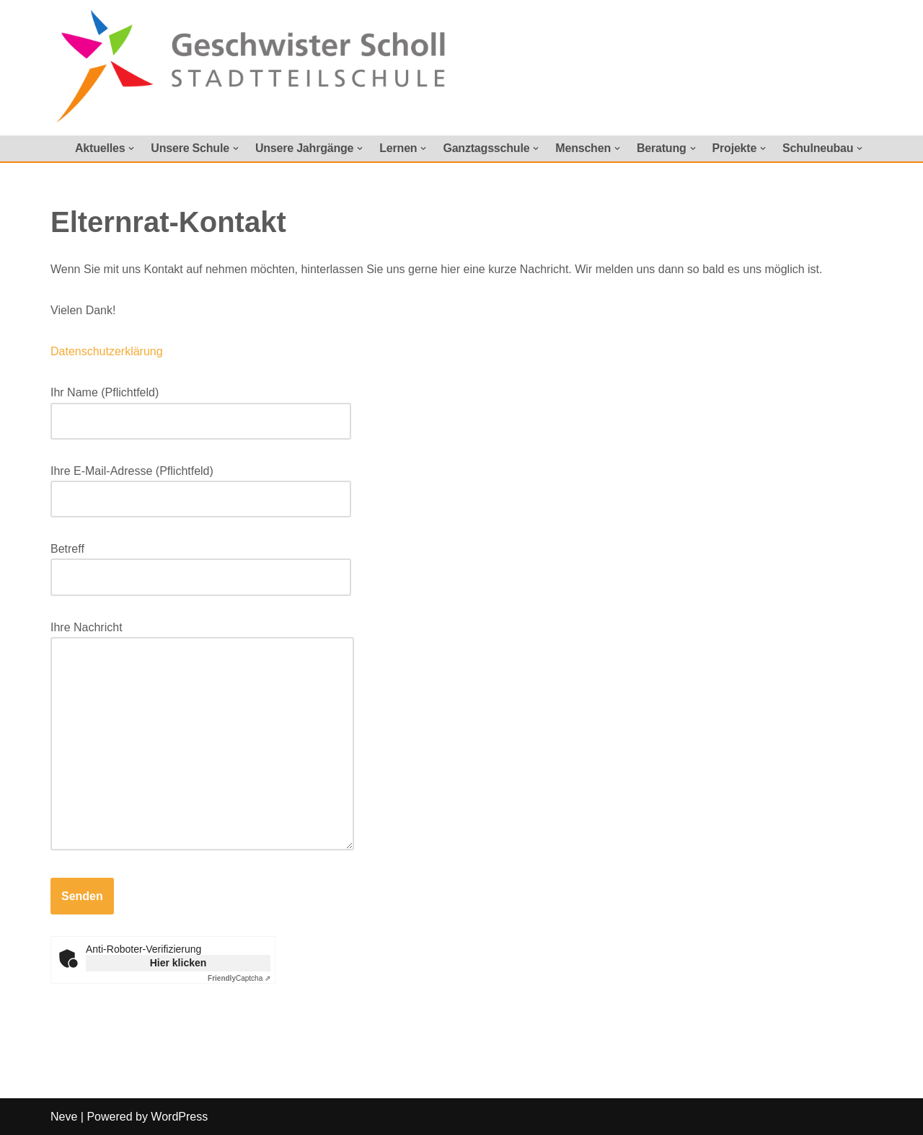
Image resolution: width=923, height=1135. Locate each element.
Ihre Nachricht (202, 737)
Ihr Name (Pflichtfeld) (200, 406)
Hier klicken (178, 963)
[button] (131, 148)
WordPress (179, 1116)
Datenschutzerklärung (106, 351)
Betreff (200, 563)
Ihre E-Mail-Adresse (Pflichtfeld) (200, 485)
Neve (63, 1116)
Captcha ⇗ (239, 978)
